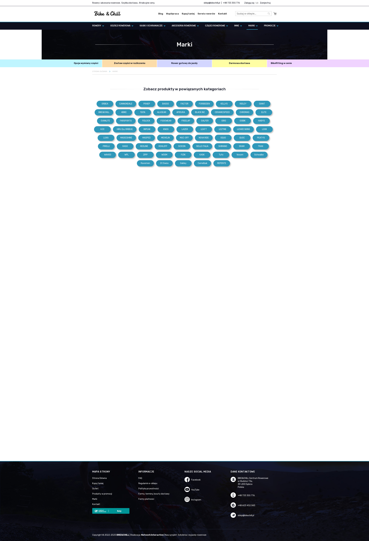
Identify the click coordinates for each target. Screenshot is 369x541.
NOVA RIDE (204, 137)
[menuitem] (97, 25)
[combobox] (253, 13)
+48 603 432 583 (246, 505)
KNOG (166, 129)
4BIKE (124, 112)
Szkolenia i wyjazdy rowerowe (192, 535)
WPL (127, 154)
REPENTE (221, 163)
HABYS (261, 120)
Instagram (196, 500)
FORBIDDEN (204, 104)
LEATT (204, 129)
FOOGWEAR (166, 120)
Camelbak (202, 163)
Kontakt (222, 14)
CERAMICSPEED (222, 112)
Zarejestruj (265, 3)
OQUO (223, 137)
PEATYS (261, 137)
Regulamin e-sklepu (147, 483)
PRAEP (146, 104)
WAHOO (107, 154)
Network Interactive (152, 535)
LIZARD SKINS (243, 129)
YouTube (195, 490)
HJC (102, 129)
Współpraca (172, 14)
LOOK (264, 129)
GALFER (205, 120)
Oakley (183, 163)
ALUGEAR (161, 112)
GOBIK (243, 120)
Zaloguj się (249, 3)
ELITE (263, 112)
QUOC (242, 137)
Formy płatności (146, 499)
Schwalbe (259, 154)
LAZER (185, 129)
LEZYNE (222, 129)
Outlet (95, 488)
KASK (202, 154)
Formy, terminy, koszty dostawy (153, 494)
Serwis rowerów (206, 14)
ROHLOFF (163, 146)
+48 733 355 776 (231, 3)
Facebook (196, 480)
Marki (94, 499)
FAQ (140, 478)
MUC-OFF (184, 137)
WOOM (164, 154)
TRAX (260, 146)
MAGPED (146, 137)
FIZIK (183, 154)
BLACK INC (200, 112)
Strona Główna (99, 478)
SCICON (181, 146)
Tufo (221, 154)
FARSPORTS (126, 120)
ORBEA (105, 104)
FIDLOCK (146, 120)
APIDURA (180, 112)
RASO (125, 146)
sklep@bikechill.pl (212, 3)
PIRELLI (106, 146)
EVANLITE (105, 120)
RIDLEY (243, 104)
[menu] (184, 26)
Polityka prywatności (148, 488)
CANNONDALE (125, 104)
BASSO (165, 104)
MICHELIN (165, 137)
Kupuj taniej (188, 14)
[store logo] (107, 13)
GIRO (223, 120)
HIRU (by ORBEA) (125, 129)
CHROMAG (244, 112)
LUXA (105, 137)
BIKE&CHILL (103, 112)
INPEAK (147, 129)
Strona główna (100, 71)
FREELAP (186, 120)
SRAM (241, 146)
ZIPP (145, 154)
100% (142, 112)
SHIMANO (222, 146)
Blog (160, 14)
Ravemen (145, 163)
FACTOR (184, 104)
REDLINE (144, 146)
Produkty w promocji (102, 494)
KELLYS (224, 104)
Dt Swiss (164, 163)
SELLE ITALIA (202, 146)
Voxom (240, 154)
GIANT (262, 104)
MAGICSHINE (126, 137)
